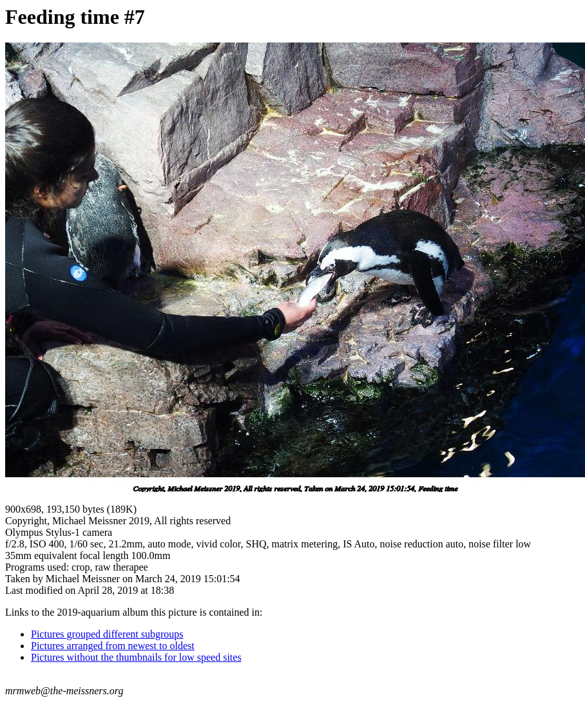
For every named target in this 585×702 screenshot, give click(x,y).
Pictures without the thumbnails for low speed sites (136, 657)
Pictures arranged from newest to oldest (113, 645)
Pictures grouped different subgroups (107, 634)
